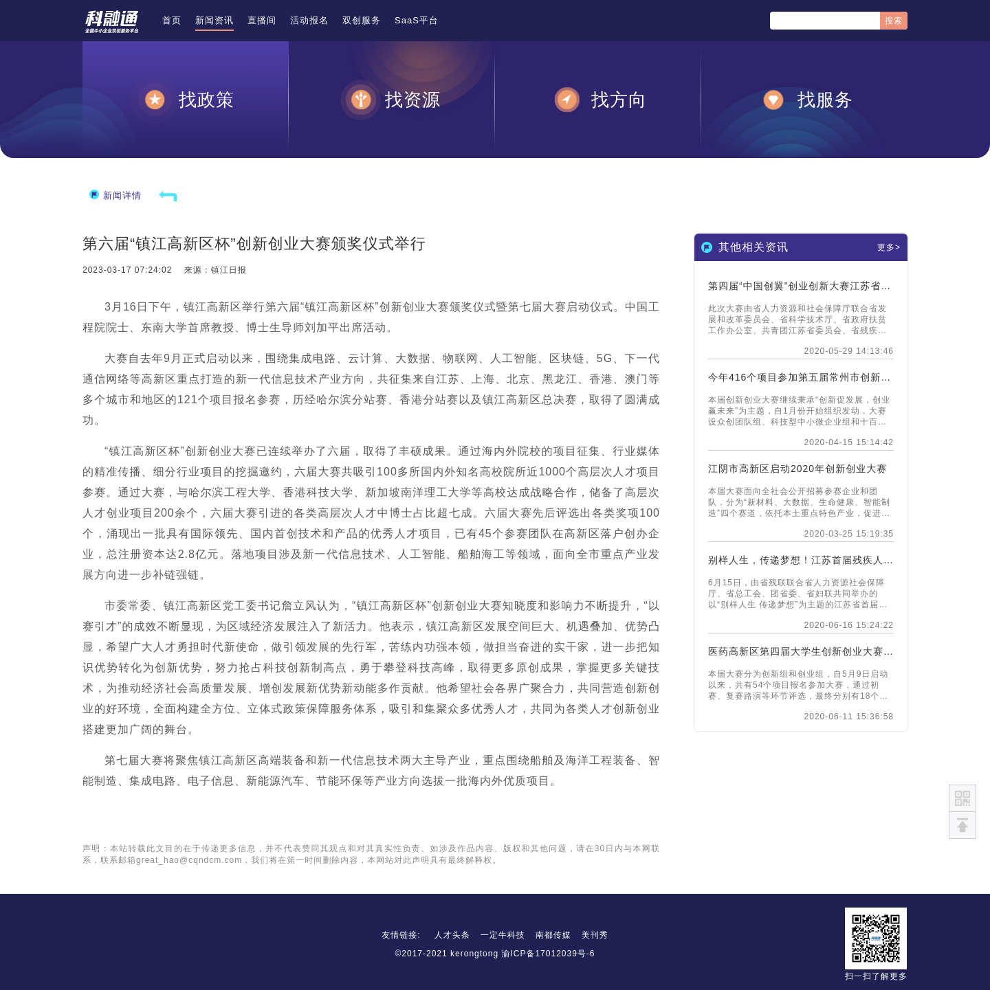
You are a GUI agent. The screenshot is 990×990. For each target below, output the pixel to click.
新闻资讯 (214, 20)
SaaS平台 (417, 20)
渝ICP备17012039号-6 (548, 953)
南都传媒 (553, 935)
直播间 (262, 20)
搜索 (894, 20)
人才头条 (452, 935)
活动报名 (309, 20)
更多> (889, 247)
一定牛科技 (503, 935)
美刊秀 (595, 935)
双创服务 (361, 20)
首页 (172, 20)
